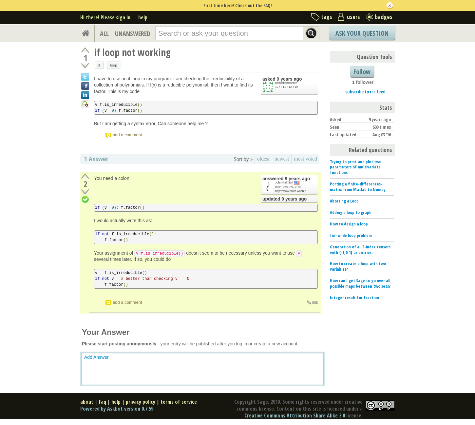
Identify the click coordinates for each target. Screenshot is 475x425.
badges (383, 17)
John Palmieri (284, 182)
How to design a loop (349, 224)
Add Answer (96, 357)
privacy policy (140, 401)
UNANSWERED (132, 33)
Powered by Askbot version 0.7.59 (116, 408)
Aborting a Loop (344, 201)
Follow (361, 71)
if (99, 65)
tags (326, 17)
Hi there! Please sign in (105, 17)
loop (113, 65)
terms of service (179, 401)
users (353, 17)
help (142, 17)
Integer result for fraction (354, 297)
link (315, 302)
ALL (104, 33)
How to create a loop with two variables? (358, 266)
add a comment (127, 134)
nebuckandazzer (286, 83)
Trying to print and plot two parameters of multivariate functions (355, 167)
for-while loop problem (351, 235)
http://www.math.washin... (292, 191)
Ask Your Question (362, 33)
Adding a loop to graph (350, 212)
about (86, 401)
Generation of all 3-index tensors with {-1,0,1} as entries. (360, 249)
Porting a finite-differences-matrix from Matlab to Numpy (358, 186)
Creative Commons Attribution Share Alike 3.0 (294, 415)
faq (102, 401)
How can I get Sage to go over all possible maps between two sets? (360, 283)
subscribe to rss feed (365, 91)
